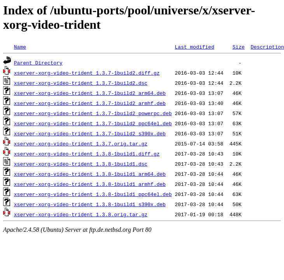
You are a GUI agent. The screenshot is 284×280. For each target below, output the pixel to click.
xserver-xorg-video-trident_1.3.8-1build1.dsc (80, 163)
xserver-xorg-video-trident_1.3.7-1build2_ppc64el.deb (93, 123)
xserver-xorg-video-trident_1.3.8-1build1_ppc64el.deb (93, 194)
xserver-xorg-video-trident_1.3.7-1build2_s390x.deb (90, 133)
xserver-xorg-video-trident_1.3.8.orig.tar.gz (80, 214)
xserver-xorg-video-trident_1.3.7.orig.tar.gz (80, 143)
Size (238, 46)
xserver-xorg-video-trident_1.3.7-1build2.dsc (80, 82)
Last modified (194, 46)
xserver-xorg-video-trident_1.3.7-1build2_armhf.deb (90, 103)
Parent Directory (38, 62)
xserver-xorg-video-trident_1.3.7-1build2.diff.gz (87, 72)
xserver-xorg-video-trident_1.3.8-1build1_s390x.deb (90, 204)
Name (20, 46)
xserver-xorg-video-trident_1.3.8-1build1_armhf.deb (90, 183)
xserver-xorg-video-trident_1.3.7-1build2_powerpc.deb (93, 113)
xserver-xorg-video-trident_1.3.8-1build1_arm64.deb (90, 173)
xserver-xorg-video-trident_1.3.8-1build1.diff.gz (87, 153)
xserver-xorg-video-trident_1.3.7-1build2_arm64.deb (90, 92)
